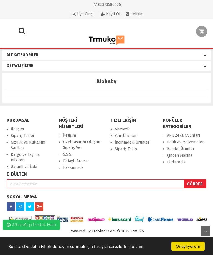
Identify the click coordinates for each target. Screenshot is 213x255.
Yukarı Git (205, 231)
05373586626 (107, 4)
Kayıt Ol (110, 14)
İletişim (134, 14)
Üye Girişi (83, 14)
